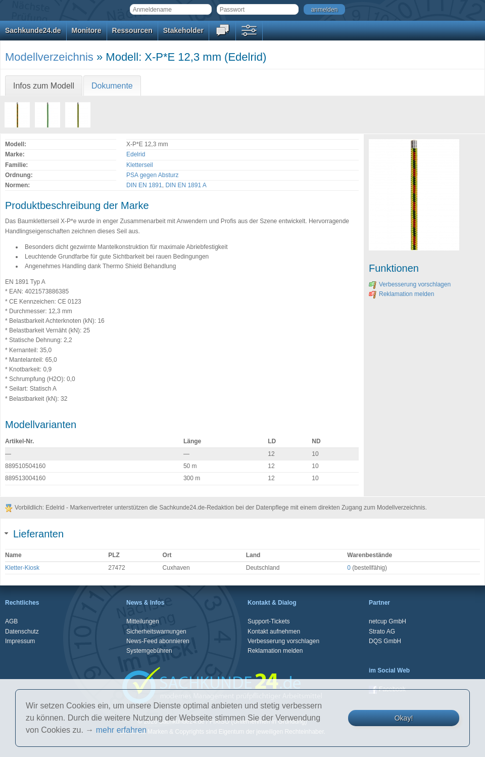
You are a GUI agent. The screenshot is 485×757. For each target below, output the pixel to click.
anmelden (324, 9)
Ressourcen (132, 30)
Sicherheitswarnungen (156, 631)
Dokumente (112, 85)
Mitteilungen (142, 621)
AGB (11, 621)
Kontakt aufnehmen (274, 631)
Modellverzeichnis (49, 57)
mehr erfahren (121, 730)
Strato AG (382, 631)
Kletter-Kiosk (22, 567)
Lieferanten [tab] (34, 533)
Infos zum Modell (43, 85)
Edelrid (135, 154)
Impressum (20, 641)
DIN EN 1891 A (185, 185)
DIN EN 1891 (144, 185)
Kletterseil (139, 165)
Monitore (87, 30)
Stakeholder (183, 30)
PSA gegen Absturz (152, 175)
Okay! (404, 718)
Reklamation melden (401, 294)
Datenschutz (22, 631)
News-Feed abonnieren (157, 641)
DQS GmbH (385, 641)
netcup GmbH (387, 621)
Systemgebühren (149, 650)
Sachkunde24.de (33, 30)
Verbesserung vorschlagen (410, 284)
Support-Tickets (269, 621)
